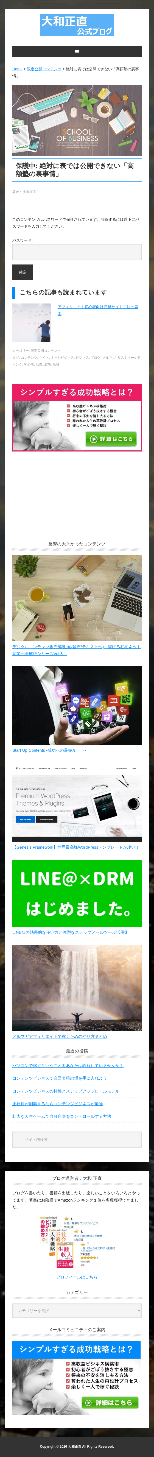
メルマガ (109, 358)
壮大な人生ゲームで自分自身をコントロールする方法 (61, 1116)
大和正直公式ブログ (77, 25)
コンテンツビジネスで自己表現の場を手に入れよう (59, 1078)
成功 (47, 364)
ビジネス (82, 358)
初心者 (29, 364)
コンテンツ (29, 358)
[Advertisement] (77, 501)
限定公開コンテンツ (45, 351)
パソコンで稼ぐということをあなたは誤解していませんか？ (68, 1065)
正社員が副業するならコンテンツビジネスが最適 (57, 1103)
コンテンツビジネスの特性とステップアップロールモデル (65, 1091)
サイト (44, 358)
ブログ (95, 358)
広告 (39, 364)
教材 (56, 364)
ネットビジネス (62, 358)
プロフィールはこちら (76, 1277)
